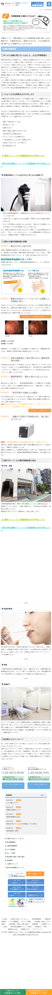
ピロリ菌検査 (14, 921)
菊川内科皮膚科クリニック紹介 (21, 926)
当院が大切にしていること (19, 919)
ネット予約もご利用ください (13, 786)
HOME (5, 919)
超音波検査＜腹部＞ (13, 831)
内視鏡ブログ (25, 929)
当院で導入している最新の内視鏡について (35, 316)
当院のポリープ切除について (39, 410)
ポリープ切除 (26, 921)
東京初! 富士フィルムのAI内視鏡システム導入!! (21, 824)
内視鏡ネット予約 (41, 926)
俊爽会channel (12, 929)
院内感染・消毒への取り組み (19, 924)
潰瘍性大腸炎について (13, 810)
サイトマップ (37, 929)
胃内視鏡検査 (36, 919)
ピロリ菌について (12, 803)
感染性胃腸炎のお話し (13, 817)
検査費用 (35, 924)
